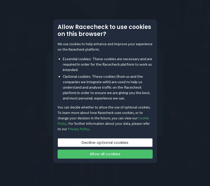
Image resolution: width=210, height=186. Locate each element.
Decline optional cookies (105, 142)
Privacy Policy (78, 129)
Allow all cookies (105, 154)
